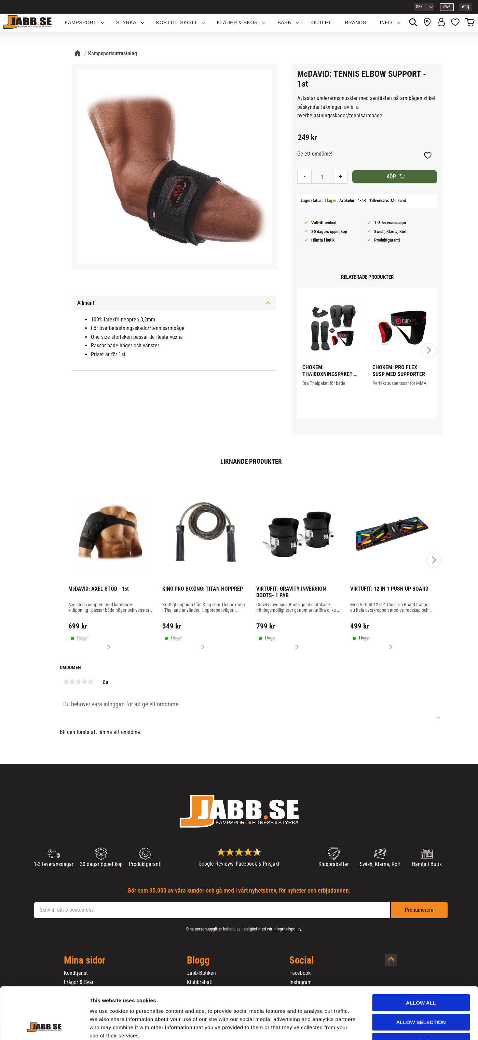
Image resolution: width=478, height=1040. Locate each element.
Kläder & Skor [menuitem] (237, 22)
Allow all (421, 958)
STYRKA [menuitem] (126, 22)
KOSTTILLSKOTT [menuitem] (176, 22)
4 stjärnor (85, 682)
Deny (421, 997)
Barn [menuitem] (284, 22)
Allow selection (421, 978)
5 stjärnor (91, 682)
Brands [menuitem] (355, 22)
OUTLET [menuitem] (321, 22)
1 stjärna (66, 682)
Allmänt (85, 303)
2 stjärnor (72, 682)
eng (465, 7)
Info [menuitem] (386, 22)
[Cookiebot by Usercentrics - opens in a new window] (44, 1027)
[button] (455, 23)
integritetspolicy (287, 928)
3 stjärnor (79, 682)
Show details (358, 1026)
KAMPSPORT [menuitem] (80, 22)
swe (447, 7)
